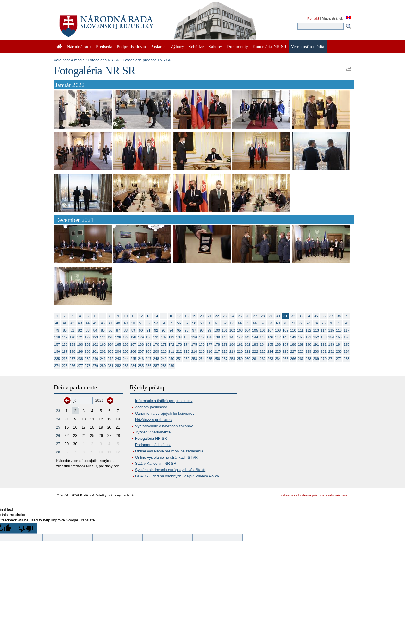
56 (179, 323)
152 (316, 337)
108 (278, 330)
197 (64, 351)
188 (293, 344)
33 (300, 316)
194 (339, 344)
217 (217, 351)
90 (141, 330)
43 (80, 323)
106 (262, 330)
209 (156, 351)
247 (148, 359)
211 (171, 351)
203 (110, 351)
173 (179, 344)
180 (232, 344)
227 (293, 351)
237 (72, 359)
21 (209, 316)
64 (240, 323)
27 (255, 316)
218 (224, 351)
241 (103, 359)
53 (156, 323)
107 (270, 330)
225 (278, 351)
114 (324, 330)
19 (194, 316)
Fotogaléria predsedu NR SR (147, 60)
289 (171, 366)
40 (57, 323)
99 (209, 330)
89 (133, 330)
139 (217, 337)
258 (232, 359)
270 (324, 359)
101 (224, 330)
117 (346, 330)
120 (72, 337)
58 (194, 323)
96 (186, 330)
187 (285, 344)
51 (141, 323)
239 (87, 359)
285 (141, 366)
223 (262, 351)
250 (171, 359)
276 (72, 366)
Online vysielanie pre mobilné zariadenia (169, 451)
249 (163, 359)
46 (103, 323)
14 (156, 316)
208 (148, 351)
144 (255, 337)
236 (64, 359)
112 (308, 330)
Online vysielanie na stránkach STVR (166, 457)
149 (293, 337)
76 (331, 323)
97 (194, 330)
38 (339, 316)
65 (247, 323)
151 (308, 337)
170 (156, 344)
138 (209, 337)
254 (202, 359)
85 (103, 330)
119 (64, 337)
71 (293, 323)
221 (247, 351)
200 (87, 351)
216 (209, 351)
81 (72, 330)
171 (163, 344)
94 (171, 330)
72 (300, 323)
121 (80, 337)
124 (103, 337)
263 (270, 359)
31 (285, 316)
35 (316, 316)
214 (194, 351)
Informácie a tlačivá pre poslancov (163, 401)
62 (225, 323)
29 (270, 316)
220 (240, 351)
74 (316, 323)
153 (324, 337)
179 (224, 344)
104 (247, 330)
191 (316, 344)
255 (209, 359)
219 (232, 351)
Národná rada (79, 46)
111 (300, 330)
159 (72, 344)
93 (163, 330)
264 (278, 359)
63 (232, 323)
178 (217, 344)
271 (331, 359)
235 (57, 359)
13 (148, 316)
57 (186, 323)
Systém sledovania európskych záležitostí (170, 470)
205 (125, 351)
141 (232, 337)
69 (278, 323)
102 (232, 330)
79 (57, 330)
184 (262, 344)
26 (247, 316)
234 (346, 351)
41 (64, 323)
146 (270, 337)
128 (133, 337)
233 (339, 351)
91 (148, 330)
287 (156, 366)
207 (141, 351)
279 (95, 366)
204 (118, 351)
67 (263, 323)
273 (346, 359)
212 (179, 351)
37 (331, 316)
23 (225, 316)
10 (126, 316)
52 (148, 323)
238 (80, 359)
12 (141, 316)
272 (339, 359)
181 (240, 344)
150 (300, 337)
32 (293, 316)
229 (308, 351)
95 (179, 330)
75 (324, 323)
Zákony (215, 46)
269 (316, 359)
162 (95, 344)
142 (240, 337)
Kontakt (313, 18)
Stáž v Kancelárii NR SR (155, 463)
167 (133, 344)
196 (57, 351)
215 (202, 351)
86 (110, 330)
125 (110, 337)
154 (331, 337)
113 (316, 330)
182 (247, 344)
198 (72, 351)
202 (103, 351)
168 (141, 344)
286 (148, 366)
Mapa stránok (332, 18)
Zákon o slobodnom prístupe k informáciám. (314, 495)
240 (95, 359)
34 (308, 316)
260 (247, 359)
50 (133, 323)
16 (171, 316)
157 (57, 344)
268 (308, 359)
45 (95, 323)
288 (163, 366)
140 (224, 337)
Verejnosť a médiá (69, 60)
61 (217, 323)
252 (186, 359)
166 (125, 344)
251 (179, 359)
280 (103, 366)
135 (186, 337)
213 (186, 351)
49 (126, 323)
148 (285, 337)
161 (87, 344)
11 (133, 316)
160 (80, 344)
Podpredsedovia (131, 46)
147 (278, 337)
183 (255, 344)
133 (171, 337)
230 (316, 351)
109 (285, 330)
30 (278, 316)
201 (95, 351)
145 (262, 337)
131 (156, 337)
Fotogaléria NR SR (104, 60)
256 (217, 359)
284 (133, 366)
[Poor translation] (26, 528)
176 (202, 344)
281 (110, 366)
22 (217, 316)
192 (324, 344)
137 (202, 337)
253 (194, 359)
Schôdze (196, 46)
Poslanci (158, 46)
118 (57, 337)
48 (118, 323)
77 (339, 323)
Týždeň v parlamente (153, 432)
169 (148, 344)
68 (270, 323)
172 (171, 344)
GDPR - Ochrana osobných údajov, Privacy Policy (177, 476)
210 (163, 351)
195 (346, 344)
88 (126, 330)
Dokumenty (237, 46)
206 (133, 351)
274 (57, 366)
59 (202, 323)
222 (255, 351)
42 (72, 323)
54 (163, 323)
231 (324, 351)
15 (163, 316)
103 (240, 330)
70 (285, 323)
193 (331, 344)
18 (186, 316)
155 (339, 337)
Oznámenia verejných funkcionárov (164, 413)
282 (118, 366)
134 (179, 337)
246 (141, 359)
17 (179, 316)
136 (194, 337)
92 (156, 330)
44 (88, 323)
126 (118, 337)
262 (262, 359)
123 (95, 337)
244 (125, 359)
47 (110, 323)
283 (125, 366)
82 (80, 330)
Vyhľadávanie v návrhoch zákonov (164, 426)
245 (133, 359)
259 (240, 359)
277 (80, 366)
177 (209, 344)
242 (110, 359)
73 (308, 323)
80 (64, 330)
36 (324, 316)
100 (217, 330)
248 (156, 359)
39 (346, 316)
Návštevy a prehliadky (153, 420)
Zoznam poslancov (151, 407)
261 (255, 359)
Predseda (104, 46)
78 (346, 323)
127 (125, 337)
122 (87, 337)
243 (118, 359)
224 (270, 351)
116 (339, 330)
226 (285, 351)
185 (270, 344)
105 (255, 330)
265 (285, 359)
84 (95, 330)
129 (141, 337)
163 (103, 344)
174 (186, 344)
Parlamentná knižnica (153, 445)
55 (171, 323)
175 (194, 344)
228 (300, 351)
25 (240, 316)
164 (110, 344)
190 (308, 344)
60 (209, 323)
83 (88, 330)
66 (255, 323)
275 (64, 366)
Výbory (177, 46)
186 (278, 344)
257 (224, 359)
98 (202, 330)
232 (331, 351)
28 (263, 316)
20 (202, 316)
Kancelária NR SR (269, 46)
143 (247, 337)
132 (163, 337)
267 (300, 359)
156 (346, 337)
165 (118, 344)
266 (293, 359)
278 (87, 366)
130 (148, 337)
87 (118, 330)
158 (64, 344)
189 (300, 344)
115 (331, 330)
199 (80, 351)
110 (293, 330)
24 (232, 316)
